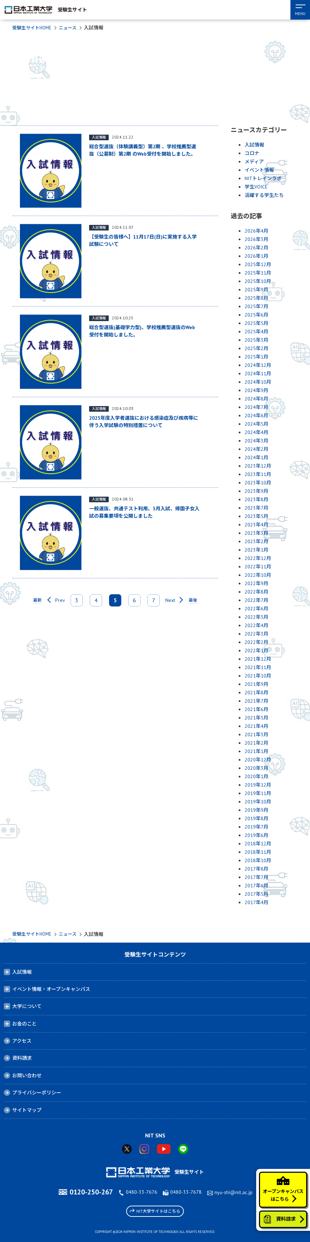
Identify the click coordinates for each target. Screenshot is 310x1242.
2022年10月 (258, 575)
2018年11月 (258, 852)
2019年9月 (256, 810)
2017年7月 (256, 877)
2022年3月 (256, 634)
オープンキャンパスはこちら (281, 1183)
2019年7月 (256, 827)
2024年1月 (256, 457)
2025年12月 (258, 264)
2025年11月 (258, 273)
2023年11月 (258, 474)
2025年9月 (256, 289)
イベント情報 (259, 170)
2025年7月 (256, 306)
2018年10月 (258, 860)
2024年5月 (256, 424)
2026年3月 (256, 239)
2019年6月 (256, 835)
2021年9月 (256, 684)
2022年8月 (256, 592)
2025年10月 (258, 281)
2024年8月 (256, 399)
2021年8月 (256, 692)
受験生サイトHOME (33, 27)
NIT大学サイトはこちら (155, 1211)
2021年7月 (256, 701)
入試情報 (254, 145)
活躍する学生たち (264, 195)
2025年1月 (256, 357)
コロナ (252, 153)
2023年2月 (256, 541)
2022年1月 (256, 650)
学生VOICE (256, 187)
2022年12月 (258, 558)
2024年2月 (256, 449)
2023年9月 (256, 491)
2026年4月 (256, 231)
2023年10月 (258, 483)
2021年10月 (258, 676)
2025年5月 (256, 323)
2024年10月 (258, 382)
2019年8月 (256, 818)
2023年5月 (256, 516)
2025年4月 (256, 331)
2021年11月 (258, 667)
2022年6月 (256, 608)
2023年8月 (256, 499)
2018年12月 (258, 843)
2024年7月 (256, 407)
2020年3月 (256, 768)
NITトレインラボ (263, 178)
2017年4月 (256, 902)
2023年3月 (256, 533)
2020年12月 (258, 760)
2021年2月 (256, 743)
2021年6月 (256, 709)
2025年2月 (256, 348)
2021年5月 (256, 718)
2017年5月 (256, 894)
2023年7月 (256, 508)
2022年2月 (256, 642)
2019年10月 (258, 802)
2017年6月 (256, 885)
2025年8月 (256, 298)
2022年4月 (256, 625)
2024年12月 (258, 365)
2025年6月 (256, 315)
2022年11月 (258, 566)
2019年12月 (258, 785)
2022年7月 (256, 600)
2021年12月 (258, 659)
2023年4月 (256, 524)
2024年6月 (256, 415)
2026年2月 (256, 247)
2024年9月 (256, 390)
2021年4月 (256, 726)
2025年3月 (256, 340)
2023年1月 (256, 550)
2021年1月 (256, 751)
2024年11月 (258, 373)
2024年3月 (256, 441)
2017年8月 (256, 869)
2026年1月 (256, 256)
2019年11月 (258, 793)
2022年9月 (256, 583)
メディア (254, 161)
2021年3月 (256, 734)
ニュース (71, 27)
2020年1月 (256, 776)
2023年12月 (258, 466)
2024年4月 (256, 432)
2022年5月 (256, 617)
